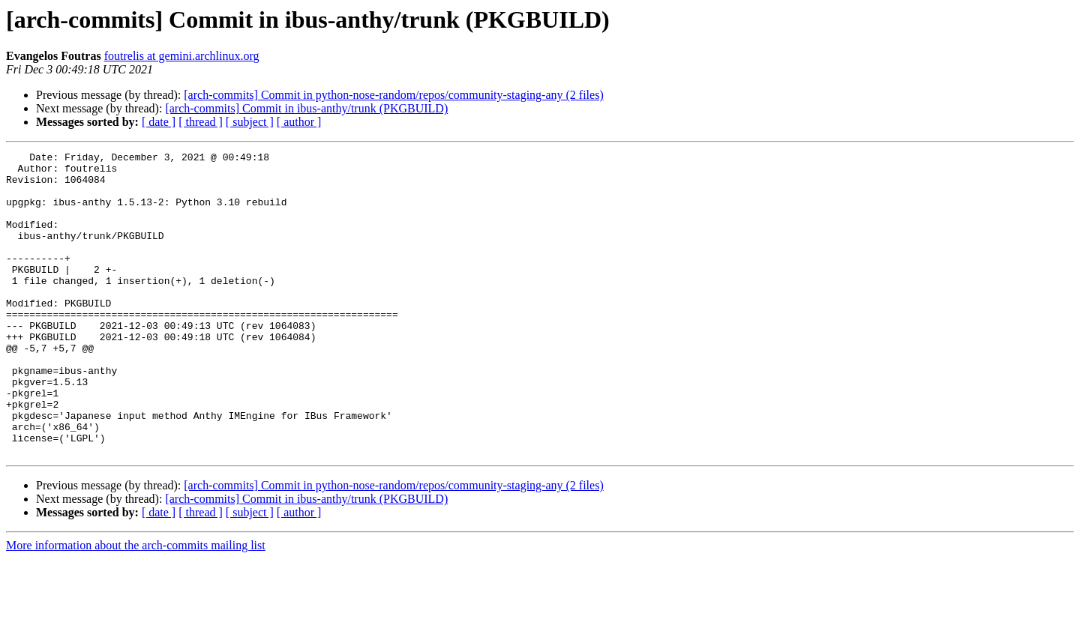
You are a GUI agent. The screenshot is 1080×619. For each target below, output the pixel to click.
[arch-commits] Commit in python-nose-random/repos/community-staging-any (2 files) (393, 94)
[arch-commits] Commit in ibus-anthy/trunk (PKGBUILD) (306, 108)
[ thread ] (200, 121)
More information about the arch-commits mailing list (136, 606)
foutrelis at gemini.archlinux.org (182, 55)
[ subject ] (250, 121)
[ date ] (159, 121)
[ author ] (299, 121)
